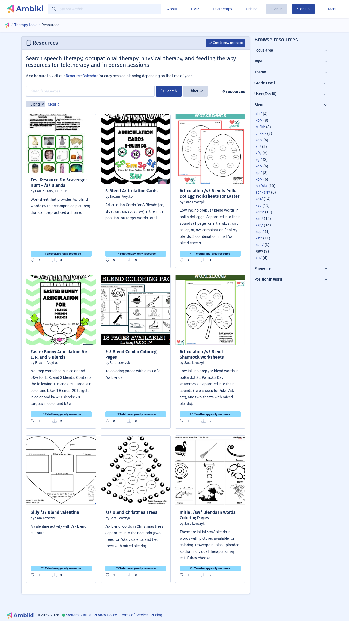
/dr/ (259, 140)
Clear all (54, 104)
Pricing (252, 9)
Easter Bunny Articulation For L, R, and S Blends (59, 354)
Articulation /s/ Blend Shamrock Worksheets (202, 354)
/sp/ (259, 225)
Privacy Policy (105, 615)
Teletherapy (222, 9)
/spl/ (260, 231)
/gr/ (259, 166)
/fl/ (258, 146)
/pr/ (259, 179)
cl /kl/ (260, 127)
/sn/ (259, 218)
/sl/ (259, 205)
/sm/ (260, 212)
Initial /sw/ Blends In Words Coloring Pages (207, 515)
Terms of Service (134, 615)
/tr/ (259, 258)
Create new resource (226, 43)
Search (169, 91)
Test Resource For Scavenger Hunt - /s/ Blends (59, 182)
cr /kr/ (261, 133)
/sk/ (259, 199)
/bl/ (259, 114)
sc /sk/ (261, 186)
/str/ (260, 244)
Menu (330, 9)
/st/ (259, 238)
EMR (195, 9)
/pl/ (259, 172)
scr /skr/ (263, 192)
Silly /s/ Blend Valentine (55, 512)
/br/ (259, 120)
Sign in (276, 9)
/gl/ (259, 159)
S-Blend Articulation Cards (131, 190)
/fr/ (259, 153)
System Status (78, 615)
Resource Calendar (82, 76)
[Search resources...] (90, 91)
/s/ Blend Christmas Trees (131, 512)
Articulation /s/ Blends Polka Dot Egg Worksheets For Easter (209, 193)
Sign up (303, 9)
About (172, 9)
